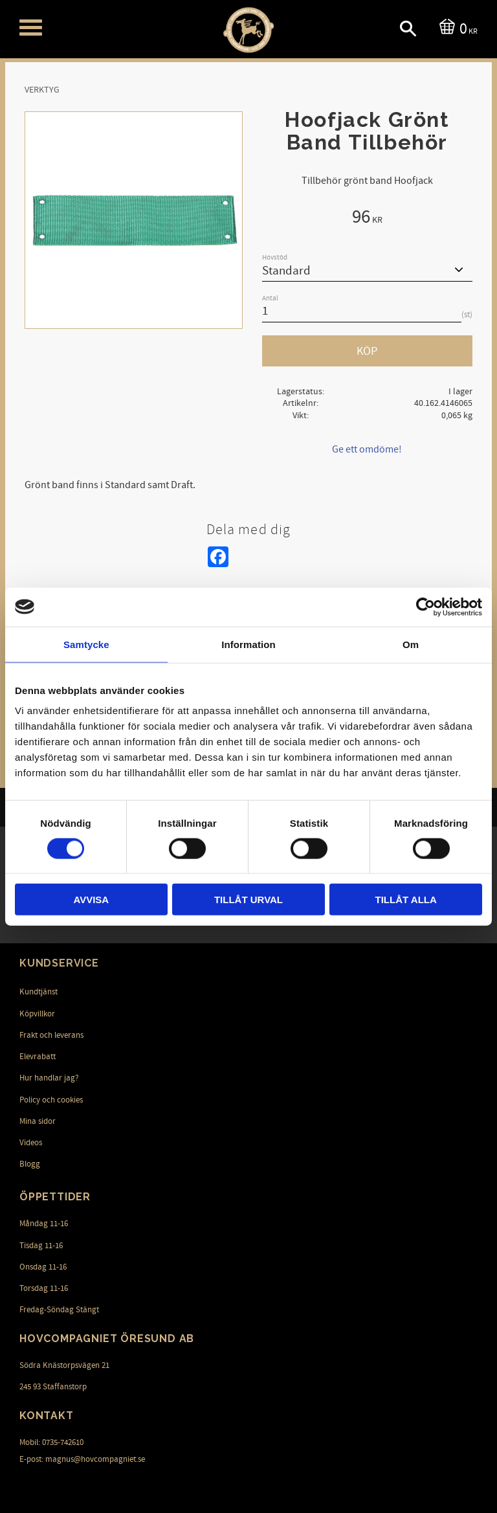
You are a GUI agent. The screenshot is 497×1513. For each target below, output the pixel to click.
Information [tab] (248, 643)
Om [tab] (411, 643)
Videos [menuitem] (30, 1143)
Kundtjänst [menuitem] (38, 992)
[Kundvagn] (456, 27)
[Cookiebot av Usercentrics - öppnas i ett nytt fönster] (425, 606)
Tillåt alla (406, 899)
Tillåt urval (248, 899)
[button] (30, 27)
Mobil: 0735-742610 (51, 1442)
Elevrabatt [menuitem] (37, 1056)
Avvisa (91, 899)
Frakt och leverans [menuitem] (51, 1035)
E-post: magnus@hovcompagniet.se (82, 1459)
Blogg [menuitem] (29, 1164)
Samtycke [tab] (86, 643)
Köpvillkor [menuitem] (37, 1014)
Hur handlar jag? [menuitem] (49, 1078)
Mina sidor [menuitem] (37, 1121)
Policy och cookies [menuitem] (51, 1100)
